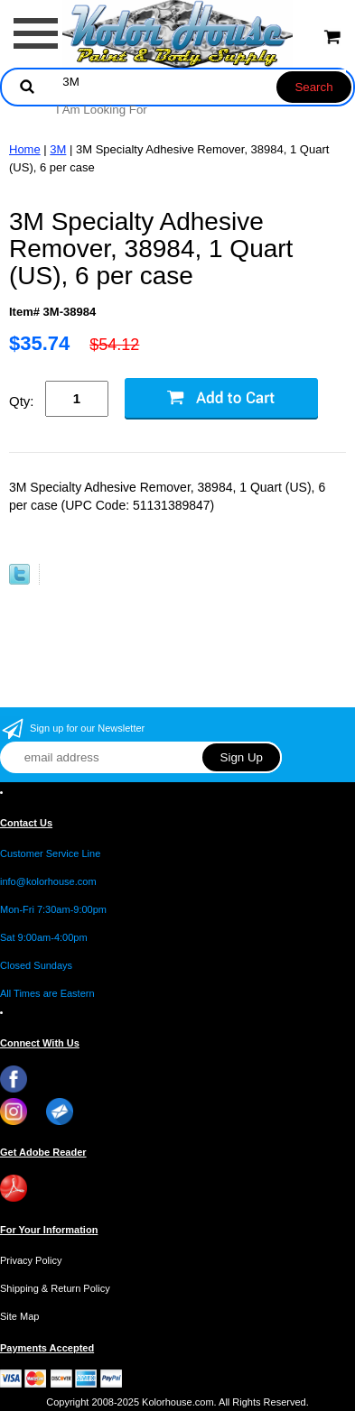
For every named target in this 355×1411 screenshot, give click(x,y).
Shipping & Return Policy (55, 1288)
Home (25, 149)
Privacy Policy (30, 1260)
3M (58, 149)
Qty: (21, 401)
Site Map (19, 1316)
